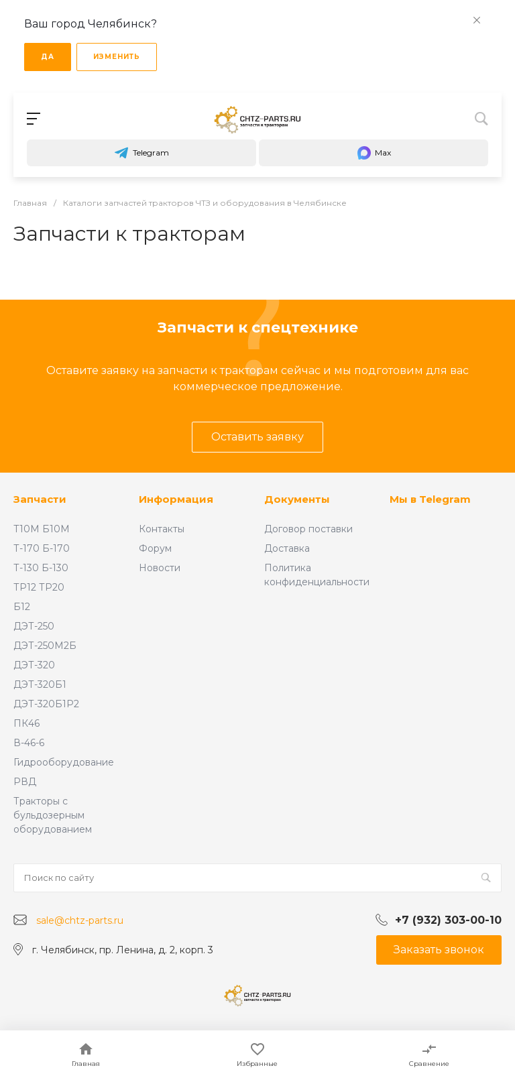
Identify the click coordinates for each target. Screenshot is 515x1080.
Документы (297, 499)
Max (373, 153)
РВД (24, 782)
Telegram (141, 153)
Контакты (161, 529)
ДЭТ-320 (34, 665)
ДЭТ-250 (33, 626)
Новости (159, 568)
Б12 (21, 607)
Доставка (287, 548)
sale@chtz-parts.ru (79, 920)
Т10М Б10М (41, 529)
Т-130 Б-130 (40, 568)
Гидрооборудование (63, 762)
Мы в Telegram (430, 499)
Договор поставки (308, 529)
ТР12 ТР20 (38, 587)
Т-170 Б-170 (41, 548)
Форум (155, 548)
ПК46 (26, 723)
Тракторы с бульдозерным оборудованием (52, 815)
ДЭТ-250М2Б (44, 646)
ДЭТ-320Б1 (39, 684)
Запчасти (39, 499)
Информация (176, 499)
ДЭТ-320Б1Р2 (46, 704)
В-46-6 (28, 743)
